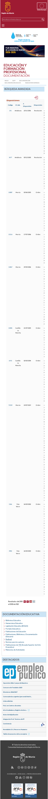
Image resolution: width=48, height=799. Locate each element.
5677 (10, 157)
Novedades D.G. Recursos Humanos (15, 729)
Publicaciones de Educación (16, 631)
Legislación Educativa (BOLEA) (17, 626)
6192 (10, 360)
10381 (10, 328)
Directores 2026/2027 (10, 692)
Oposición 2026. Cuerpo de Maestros (15, 683)
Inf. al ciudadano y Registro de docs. (16, 710)
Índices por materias (32, 83)
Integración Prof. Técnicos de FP (13, 719)
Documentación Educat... (13, 83)
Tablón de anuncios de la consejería (16, 734)
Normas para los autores (15, 642)
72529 (10, 405)
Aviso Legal (21, 774)
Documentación (24, 80)
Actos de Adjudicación (10, 714)
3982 (10, 551)
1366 (10, 504)
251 (10, 110)
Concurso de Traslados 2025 (12, 687)
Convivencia (7, 723)
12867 (10, 267)
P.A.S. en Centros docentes (12, 705)
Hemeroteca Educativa (14, 623)
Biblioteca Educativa (13, 620)
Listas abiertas (8, 701)
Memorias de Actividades (15, 650)
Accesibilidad (11, 774)
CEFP (13, 80)
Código (10, 105)
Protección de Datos (34, 774)
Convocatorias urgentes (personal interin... (17, 696)
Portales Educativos (13, 629)
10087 (10, 192)
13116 (10, 234)
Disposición (38, 105)
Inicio (6, 80)
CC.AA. (17, 105)
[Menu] (3, 25)
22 (34, 601)
